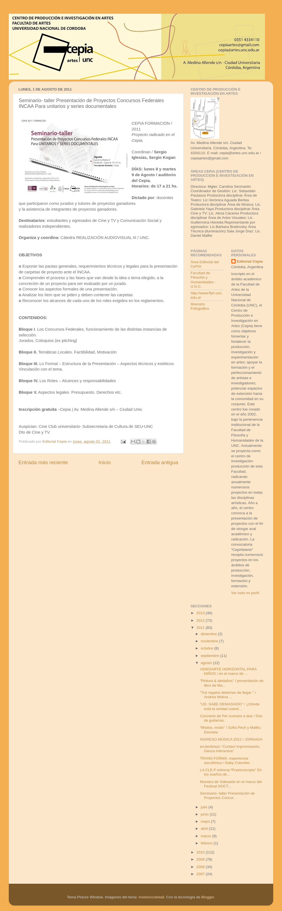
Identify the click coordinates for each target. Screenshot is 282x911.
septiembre (210, 656)
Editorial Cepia (250, 261)
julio (204, 807)
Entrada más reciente (43, 462)
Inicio (105, 462)
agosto (207, 663)
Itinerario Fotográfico (200, 306)
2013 (201, 613)
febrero (207, 843)
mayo (206, 821)
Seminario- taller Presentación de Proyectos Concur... (227, 795)
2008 (201, 867)
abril (205, 828)
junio (205, 814)
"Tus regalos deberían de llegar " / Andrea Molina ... (228, 694)
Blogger (207, 897)
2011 (201, 628)
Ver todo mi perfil (245, 593)
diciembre (209, 634)
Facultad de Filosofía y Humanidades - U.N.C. (203, 280)
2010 (201, 852)
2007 (201, 874)
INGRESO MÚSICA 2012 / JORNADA (231, 739)
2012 (201, 620)
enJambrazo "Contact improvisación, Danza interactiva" (230, 748)
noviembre (210, 641)
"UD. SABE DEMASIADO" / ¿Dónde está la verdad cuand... (230, 706)
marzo (206, 836)
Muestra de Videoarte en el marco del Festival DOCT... (231, 784)
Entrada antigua (160, 462)
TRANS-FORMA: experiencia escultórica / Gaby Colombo (225, 760)
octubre (207, 648)
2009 (201, 859)
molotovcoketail (151, 897)
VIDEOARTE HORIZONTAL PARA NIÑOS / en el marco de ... (228, 671)
